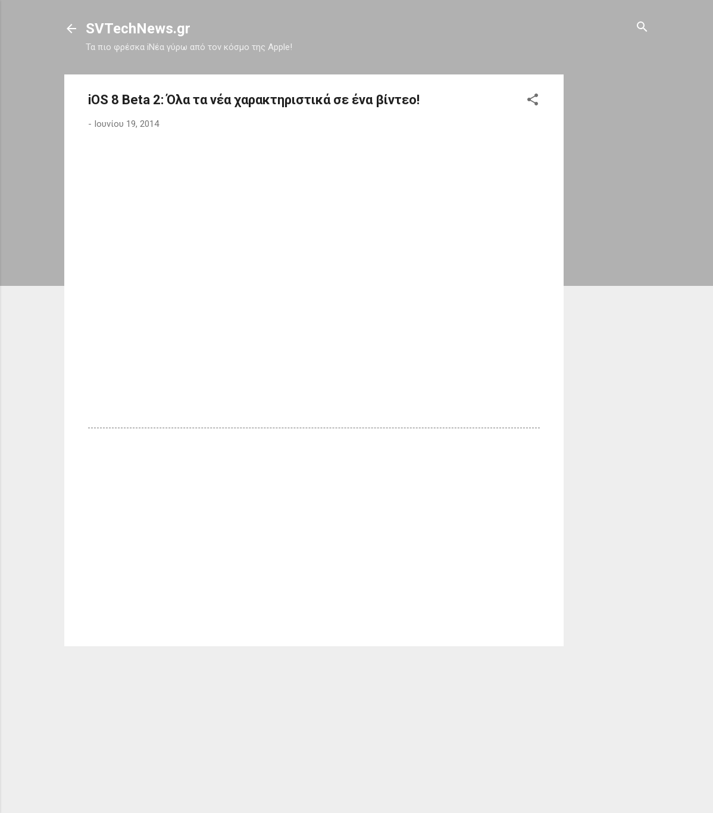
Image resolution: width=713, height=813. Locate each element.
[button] (533, 100)
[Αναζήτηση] (642, 27)
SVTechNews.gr (138, 28)
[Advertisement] (611, 253)
